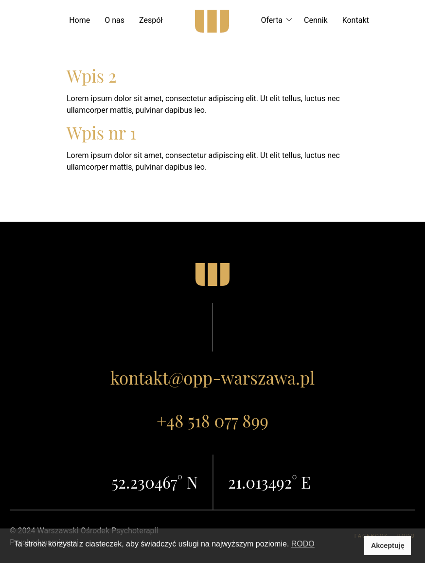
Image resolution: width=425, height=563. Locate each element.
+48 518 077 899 (212, 420)
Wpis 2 (92, 75)
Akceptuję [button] (388, 545)
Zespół (151, 20)
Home (79, 20)
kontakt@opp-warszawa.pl (212, 377)
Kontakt (355, 20)
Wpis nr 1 (101, 132)
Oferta (279, 21)
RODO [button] (303, 544)
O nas (114, 20)
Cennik (316, 20)
